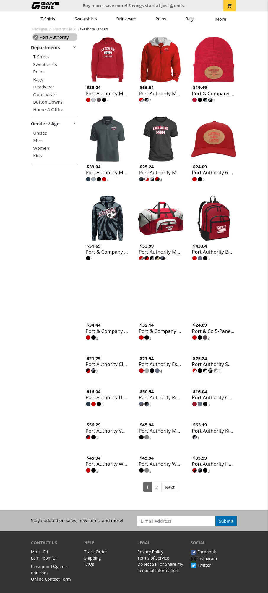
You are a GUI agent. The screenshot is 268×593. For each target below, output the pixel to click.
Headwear (43, 86)
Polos (161, 19)
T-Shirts (48, 19)
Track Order (95, 552)
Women (41, 148)
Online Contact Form (51, 579)
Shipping (92, 558)
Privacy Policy (150, 552)
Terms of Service (153, 558)
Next (170, 487)
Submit (226, 521)
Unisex (40, 133)
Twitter (201, 565)
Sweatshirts (86, 19)
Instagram (204, 558)
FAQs (89, 564)
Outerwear (44, 94)
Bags (190, 19)
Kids (37, 155)
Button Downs (48, 101)
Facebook (203, 552)
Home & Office (48, 109)
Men (37, 140)
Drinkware (126, 19)
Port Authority (51, 37)
